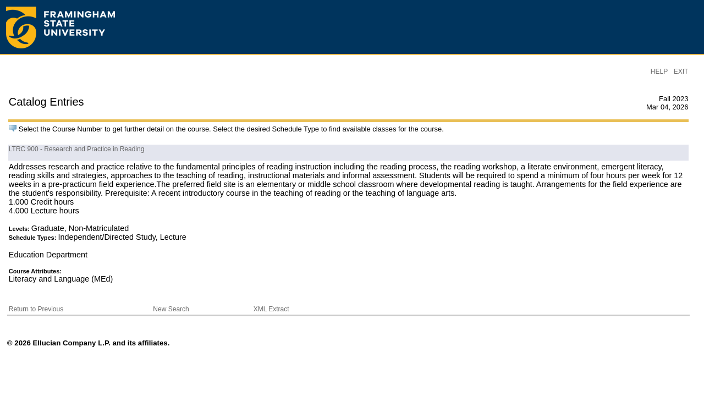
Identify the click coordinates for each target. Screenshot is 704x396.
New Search (171, 309)
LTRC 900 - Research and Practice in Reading (77, 149)
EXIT (681, 71)
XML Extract (271, 309)
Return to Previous (36, 309)
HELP (659, 71)
